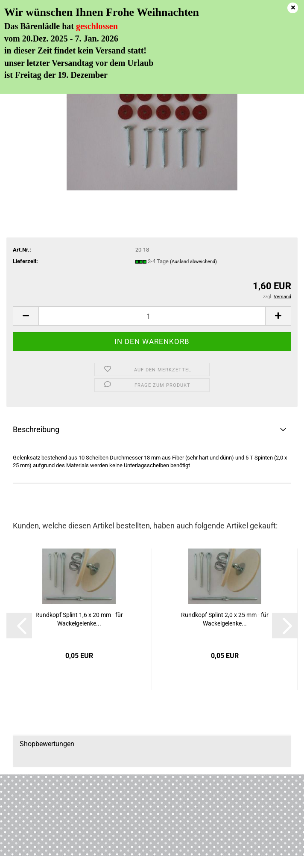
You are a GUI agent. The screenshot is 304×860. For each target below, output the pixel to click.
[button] (25, 316)
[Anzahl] (152, 316)
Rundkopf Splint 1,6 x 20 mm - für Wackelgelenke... (79, 619)
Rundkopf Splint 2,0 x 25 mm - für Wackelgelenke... (225, 619)
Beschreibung (36, 429)
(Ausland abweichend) (193, 261)
